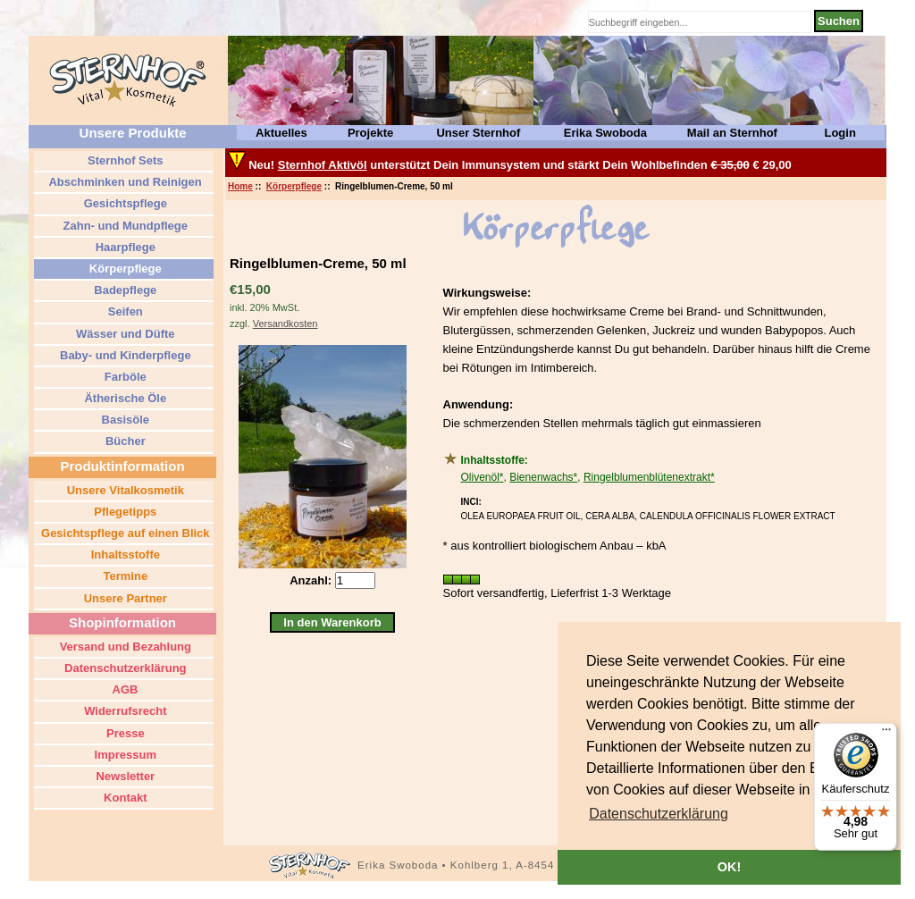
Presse (123, 733)
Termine (123, 576)
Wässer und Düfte (123, 333)
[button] (658, 814)
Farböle (124, 376)
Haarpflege (123, 247)
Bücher (123, 441)
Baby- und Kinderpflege (123, 355)
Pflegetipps (124, 511)
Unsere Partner (123, 598)
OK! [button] (729, 867)
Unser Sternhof (478, 132)
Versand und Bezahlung (123, 646)
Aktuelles (281, 132)
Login (839, 132)
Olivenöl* (482, 477)
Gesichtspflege (123, 203)
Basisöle (123, 419)
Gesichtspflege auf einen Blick (123, 533)
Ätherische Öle (123, 398)
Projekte (370, 132)
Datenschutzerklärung (123, 668)
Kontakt (124, 797)
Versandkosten (285, 323)
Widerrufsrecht (124, 711)
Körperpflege (294, 186)
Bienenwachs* (543, 477)
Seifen (124, 311)
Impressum (123, 754)
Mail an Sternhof (732, 132)
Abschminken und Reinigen (123, 182)
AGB (123, 689)
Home (240, 186)
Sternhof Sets (123, 160)
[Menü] (886, 733)
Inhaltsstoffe (124, 554)
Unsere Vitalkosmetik (123, 490)
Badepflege (124, 290)
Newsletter (124, 776)
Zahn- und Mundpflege (124, 225)
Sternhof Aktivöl (322, 165)
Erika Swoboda (605, 132)
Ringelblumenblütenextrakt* (649, 477)
